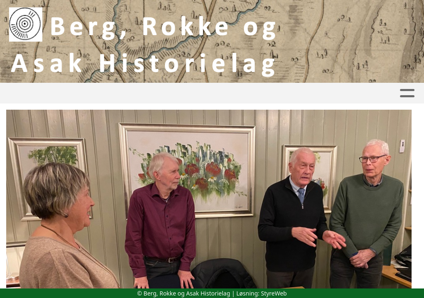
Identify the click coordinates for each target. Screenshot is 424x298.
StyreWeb (274, 293)
